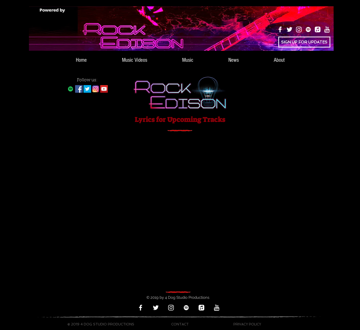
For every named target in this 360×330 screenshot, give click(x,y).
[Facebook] (280, 29)
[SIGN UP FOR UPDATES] (304, 42)
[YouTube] (104, 89)
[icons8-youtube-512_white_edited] (327, 29)
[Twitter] (289, 29)
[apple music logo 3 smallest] (317, 29)
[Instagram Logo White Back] (95, 89)
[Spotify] (308, 29)
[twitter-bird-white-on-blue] (87, 89)
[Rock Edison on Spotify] (70, 89)
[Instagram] (299, 29)
